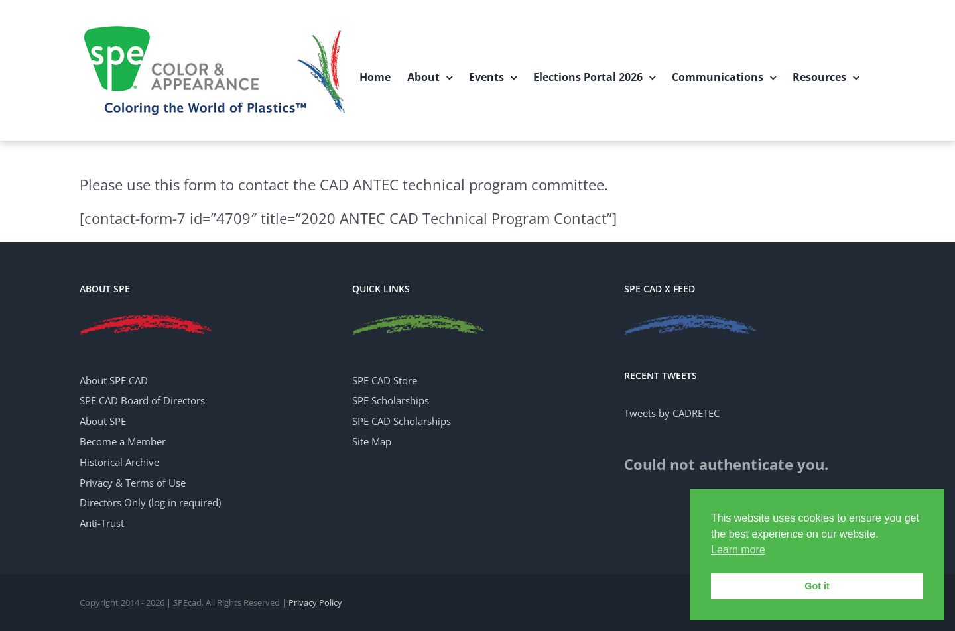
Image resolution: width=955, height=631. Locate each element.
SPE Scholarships (390, 400)
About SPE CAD (114, 380)
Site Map (371, 441)
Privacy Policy (315, 602)
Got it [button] (817, 586)
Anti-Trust (102, 523)
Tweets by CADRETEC (672, 413)
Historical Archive (119, 462)
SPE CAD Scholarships (401, 421)
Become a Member (123, 441)
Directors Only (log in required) (150, 502)
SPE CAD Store (384, 380)
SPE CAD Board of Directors (142, 400)
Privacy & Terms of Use (133, 482)
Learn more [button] (738, 549)
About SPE (103, 421)
